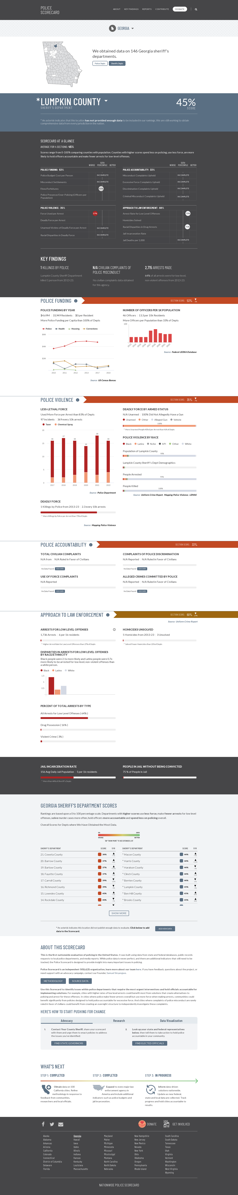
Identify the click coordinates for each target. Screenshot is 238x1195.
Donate (179, 9)
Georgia (119, 28)
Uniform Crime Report (152, 495)
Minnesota (109, 1146)
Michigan (108, 1143)
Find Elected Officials (150, 1043)
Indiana (77, 1154)
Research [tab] (119, 1021)
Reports (147, 9)
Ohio (137, 1154)
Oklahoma (139, 1157)
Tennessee (170, 1143)
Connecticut (49, 1157)
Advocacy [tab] (67, 1021)
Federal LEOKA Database (184, 352)
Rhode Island (140, 1168)
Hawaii (77, 1139)
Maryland (108, 1135)
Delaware (47, 1165)
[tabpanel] (119, 1037)
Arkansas (47, 1143)
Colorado (47, 1154)
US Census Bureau (107, 380)
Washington (170, 1161)
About (117, 9)
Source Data (80, 981)
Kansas (77, 1157)
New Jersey (140, 1139)
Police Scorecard (50, 9)
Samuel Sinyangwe (116, 973)
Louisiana (78, 1165)
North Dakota (110, 1165)
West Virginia (171, 1168)
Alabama (47, 1139)
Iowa (76, 1143)
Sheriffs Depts (117, 63)
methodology (53, 981)
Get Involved (181, 1124)
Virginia (169, 1154)
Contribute (162, 9)
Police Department (106, 492)
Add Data (60, 569)
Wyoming (169, 1172)
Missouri (108, 1150)
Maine (107, 1139)
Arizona (46, 1146)
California (47, 1150)
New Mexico (140, 1143)
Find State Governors (69, 1043)
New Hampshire (142, 1135)
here (138, 969)
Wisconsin (170, 1165)
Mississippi (109, 1154)
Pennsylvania (141, 1165)
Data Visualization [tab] (171, 1021)
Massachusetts (81, 1168)
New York (139, 1150)
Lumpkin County (71, 101)
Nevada (138, 1146)
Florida (46, 1168)
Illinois (77, 1150)
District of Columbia (52, 1161)
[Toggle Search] (196, 9)
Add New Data (165, 929)
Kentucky (78, 1161)
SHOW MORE (118, 913)
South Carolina (172, 1135)
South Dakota (171, 1139)
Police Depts (100, 63)
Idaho (76, 1146)
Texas (168, 1146)
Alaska (46, 1135)
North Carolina (110, 1161)
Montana (108, 1157)
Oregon (138, 1161)
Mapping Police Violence (104, 525)
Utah (167, 1150)
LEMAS (192, 495)
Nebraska (108, 1168)
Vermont (169, 1157)
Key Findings (131, 9)
